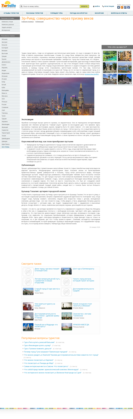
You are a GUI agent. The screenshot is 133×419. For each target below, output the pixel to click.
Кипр (3, 82)
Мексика (5, 96)
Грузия (4, 59)
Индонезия (5, 73)
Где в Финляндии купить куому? (37, 345)
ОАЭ (3, 99)
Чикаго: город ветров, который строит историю (83, 280)
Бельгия (4, 45)
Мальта (4, 93)
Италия (4, 79)
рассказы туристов (34, 13)
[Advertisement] (60, 37)
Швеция (4, 141)
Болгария (5, 48)
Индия (4, 70)
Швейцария (6, 138)
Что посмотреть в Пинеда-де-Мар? (39, 363)
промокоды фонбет (92, 74)
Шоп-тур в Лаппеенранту (83, 269)
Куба (3, 87)
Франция (5, 127)
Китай (4, 85)
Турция (4, 119)
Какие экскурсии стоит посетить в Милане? (82, 305)
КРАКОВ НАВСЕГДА (81, 324)
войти (97, 6)
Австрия (4, 42)
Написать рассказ (8, 24)
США (3, 110)
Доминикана (6, 62)
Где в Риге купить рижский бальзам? (39, 342)
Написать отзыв (7, 22)
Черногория (6, 133)
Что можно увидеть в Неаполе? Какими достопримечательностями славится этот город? (61, 355)
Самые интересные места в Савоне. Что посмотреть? (46, 366)
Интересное (6, 30)
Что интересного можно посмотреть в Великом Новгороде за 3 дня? (52, 372)
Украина (5, 121)
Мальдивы (5, 90)
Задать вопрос (7, 27)
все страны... (6, 147)
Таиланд (4, 113)
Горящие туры (56, 13)
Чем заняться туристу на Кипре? (45, 305)
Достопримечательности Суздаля (83, 290)
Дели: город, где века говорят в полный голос (47, 270)
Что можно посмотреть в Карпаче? (38, 360)
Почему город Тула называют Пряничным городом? (45, 352)
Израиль (5, 68)
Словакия (5, 107)
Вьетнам (5, 53)
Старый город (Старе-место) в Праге (47, 290)
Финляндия (5, 124)
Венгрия (4, 50)
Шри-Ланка (5, 144)
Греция (4, 56)
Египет (4, 65)
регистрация (109, 6)
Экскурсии (99, 13)
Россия (4, 104)
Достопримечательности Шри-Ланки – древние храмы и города (47, 316)
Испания (4, 76)
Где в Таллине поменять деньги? (38, 348)
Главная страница (27, 21)
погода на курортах (78, 13)
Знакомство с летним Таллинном (82, 315)
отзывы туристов (11, 13)
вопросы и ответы (119, 13)
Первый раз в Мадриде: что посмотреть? (46, 325)
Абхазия (4, 39)
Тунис (4, 116)
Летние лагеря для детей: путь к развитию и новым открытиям (47, 281)
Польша (4, 102)
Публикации (39, 21)
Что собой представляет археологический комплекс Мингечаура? (51, 369)
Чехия (4, 136)
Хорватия (5, 130)
